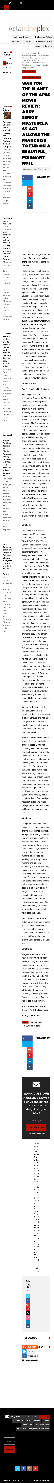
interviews (27, 1424)
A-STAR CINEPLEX (11, 1480)
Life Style (21, 1428)
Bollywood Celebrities (39, 1428)
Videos (46, 1420)
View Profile (29, 1284)
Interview (47, 46)
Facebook (33, 1356)
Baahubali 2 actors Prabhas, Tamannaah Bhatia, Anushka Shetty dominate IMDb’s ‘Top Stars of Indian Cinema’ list (7, 455)
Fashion (36, 1420)
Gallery (26, 1416)
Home (25, 53)
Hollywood (34, 53)
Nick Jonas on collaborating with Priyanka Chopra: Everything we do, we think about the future (7, 559)
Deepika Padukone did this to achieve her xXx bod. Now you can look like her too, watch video (7, 350)
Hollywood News (29, 55)
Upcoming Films (42, 1424)
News (28, 1420)
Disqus (31, 1351)
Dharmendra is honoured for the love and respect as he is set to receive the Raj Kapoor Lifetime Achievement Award (7, 238)
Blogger (32, 1347)
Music (37, 46)
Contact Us (47, 3)
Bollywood (15, 1416)
